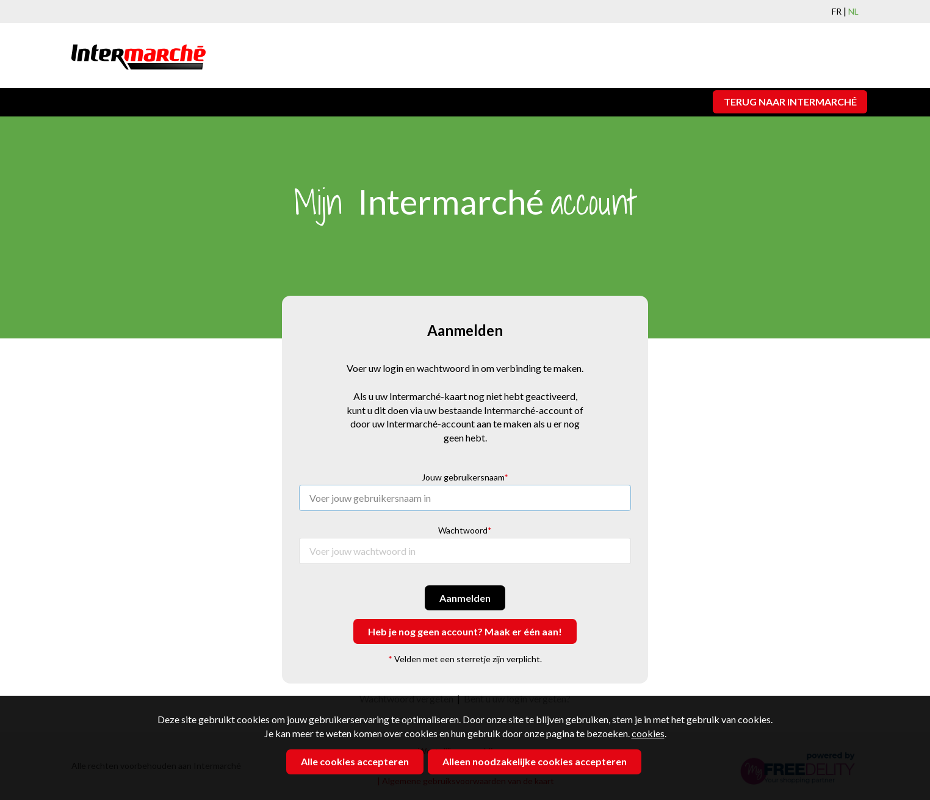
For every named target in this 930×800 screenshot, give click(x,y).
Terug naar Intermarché (790, 101)
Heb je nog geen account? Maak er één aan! (465, 631)
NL (853, 11)
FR (837, 11)
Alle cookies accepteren (355, 761)
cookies (648, 733)
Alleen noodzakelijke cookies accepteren (534, 761)
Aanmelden (465, 598)
